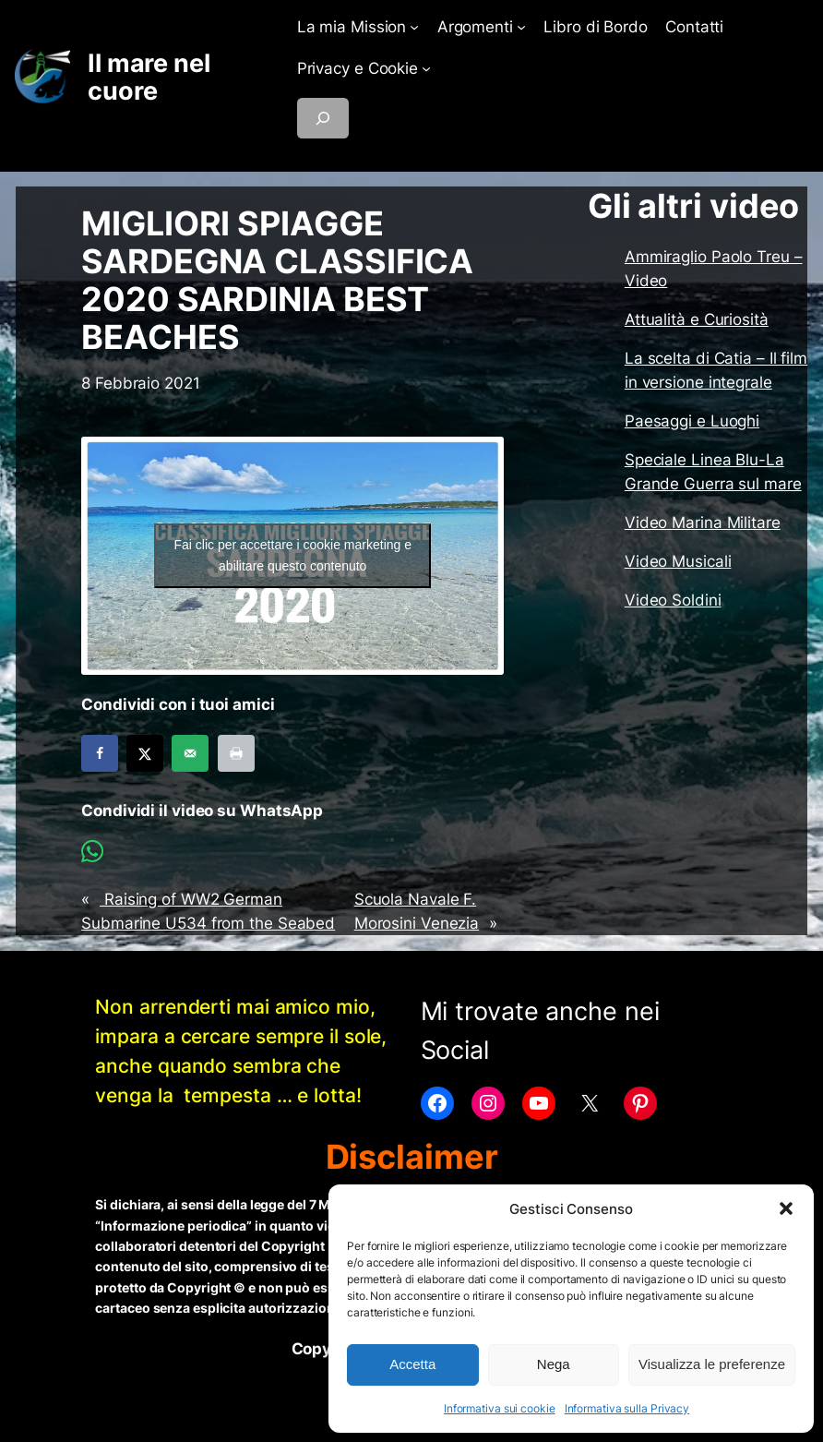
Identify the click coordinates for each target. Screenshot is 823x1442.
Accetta (412, 1364)
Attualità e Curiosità (697, 319)
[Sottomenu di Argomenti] (521, 26)
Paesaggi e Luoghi (692, 421)
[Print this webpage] (236, 753)
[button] (786, 1208)
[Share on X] (144, 753)
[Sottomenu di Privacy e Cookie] (426, 68)
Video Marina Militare (703, 522)
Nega (553, 1364)
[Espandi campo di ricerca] (323, 118)
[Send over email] (190, 753)
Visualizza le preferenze (711, 1364)
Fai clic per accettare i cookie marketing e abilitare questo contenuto (292, 555)
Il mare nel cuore (149, 77)
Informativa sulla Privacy (627, 1408)
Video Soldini (673, 600)
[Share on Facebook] (99, 753)
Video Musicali (678, 561)
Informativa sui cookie (499, 1408)
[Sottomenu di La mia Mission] (414, 26)
